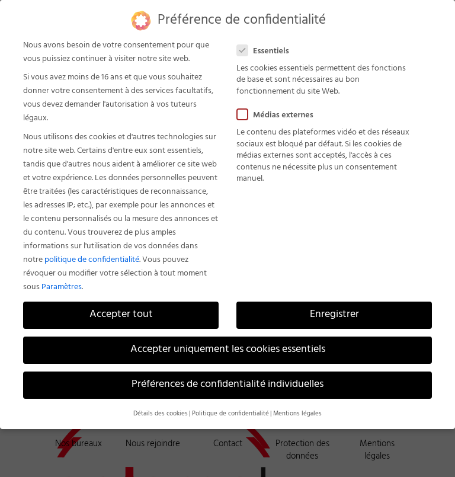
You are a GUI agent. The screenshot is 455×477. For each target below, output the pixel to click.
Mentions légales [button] (297, 414)
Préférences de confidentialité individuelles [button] (227, 384)
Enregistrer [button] (334, 314)
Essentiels (267, 51)
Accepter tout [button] (121, 314)
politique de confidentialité (91, 260)
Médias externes (279, 115)
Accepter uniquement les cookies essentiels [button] (227, 349)
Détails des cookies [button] (160, 414)
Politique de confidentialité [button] (230, 414)
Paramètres (61, 287)
